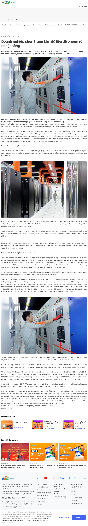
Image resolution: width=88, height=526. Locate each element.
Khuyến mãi (74, 500)
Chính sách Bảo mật (38, 520)
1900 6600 (82, 478)
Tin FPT (17, 19)
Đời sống (60, 25)
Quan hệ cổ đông (43, 495)
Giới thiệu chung (42, 487)
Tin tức (9, 19)
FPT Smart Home (76, 497)
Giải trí (35, 25)
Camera (41, 25)
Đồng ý (79, 517)
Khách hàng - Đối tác (44, 492)
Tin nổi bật (5, 25)
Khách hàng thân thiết (77, 25)
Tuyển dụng (41, 501)
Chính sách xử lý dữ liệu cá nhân (19, 520)
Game (54, 25)
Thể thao (48, 25)
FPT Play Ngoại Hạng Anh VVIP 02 (51, 423)
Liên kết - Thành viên (44, 490)
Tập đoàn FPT (42, 498)
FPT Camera (75, 495)
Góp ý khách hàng (60, 497)
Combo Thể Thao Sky (21, 423)
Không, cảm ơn (64, 517)
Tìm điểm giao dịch (77, 503)
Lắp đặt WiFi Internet (77, 487)
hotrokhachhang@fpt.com (13, 507)
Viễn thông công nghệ (24, 25)
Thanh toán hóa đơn (60, 494)
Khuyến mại (13, 25)
